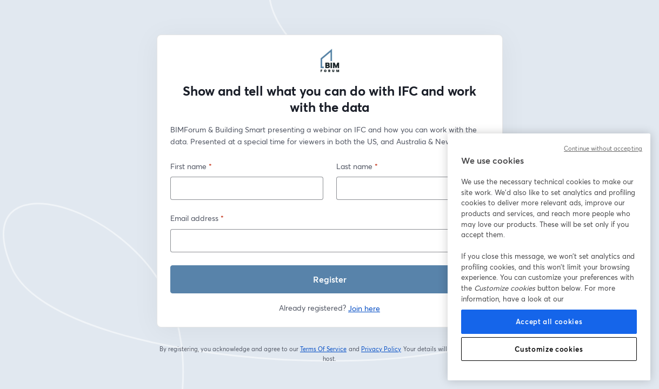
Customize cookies (549, 349)
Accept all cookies (549, 321)
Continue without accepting (603, 148)
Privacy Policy (381, 349)
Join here (364, 308)
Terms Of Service (323, 349)
